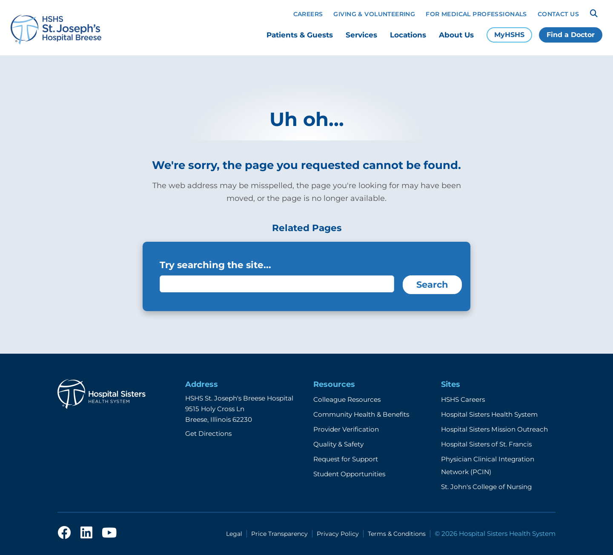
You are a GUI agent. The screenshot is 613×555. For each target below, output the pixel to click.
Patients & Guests (299, 35)
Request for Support (345, 459)
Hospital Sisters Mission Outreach (494, 429)
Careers (308, 14)
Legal (234, 534)
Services (361, 35)
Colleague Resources (347, 399)
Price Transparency (279, 534)
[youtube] (109, 533)
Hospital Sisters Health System (489, 414)
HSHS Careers (463, 399)
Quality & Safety (338, 444)
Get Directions (208, 433)
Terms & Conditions (397, 534)
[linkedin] (86, 533)
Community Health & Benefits (361, 414)
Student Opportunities (349, 474)
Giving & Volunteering (374, 14)
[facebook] (64, 533)
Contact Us (558, 14)
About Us (456, 35)
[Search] (594, 13)
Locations (408, 35)
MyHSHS (509, 35)
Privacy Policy (338, 534)
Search (432, 284)
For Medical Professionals (476, 14)
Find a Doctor (571, 35)
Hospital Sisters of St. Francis (486, 444)
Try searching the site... (215, 264)
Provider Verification (346, 429)
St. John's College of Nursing (486, 487)
